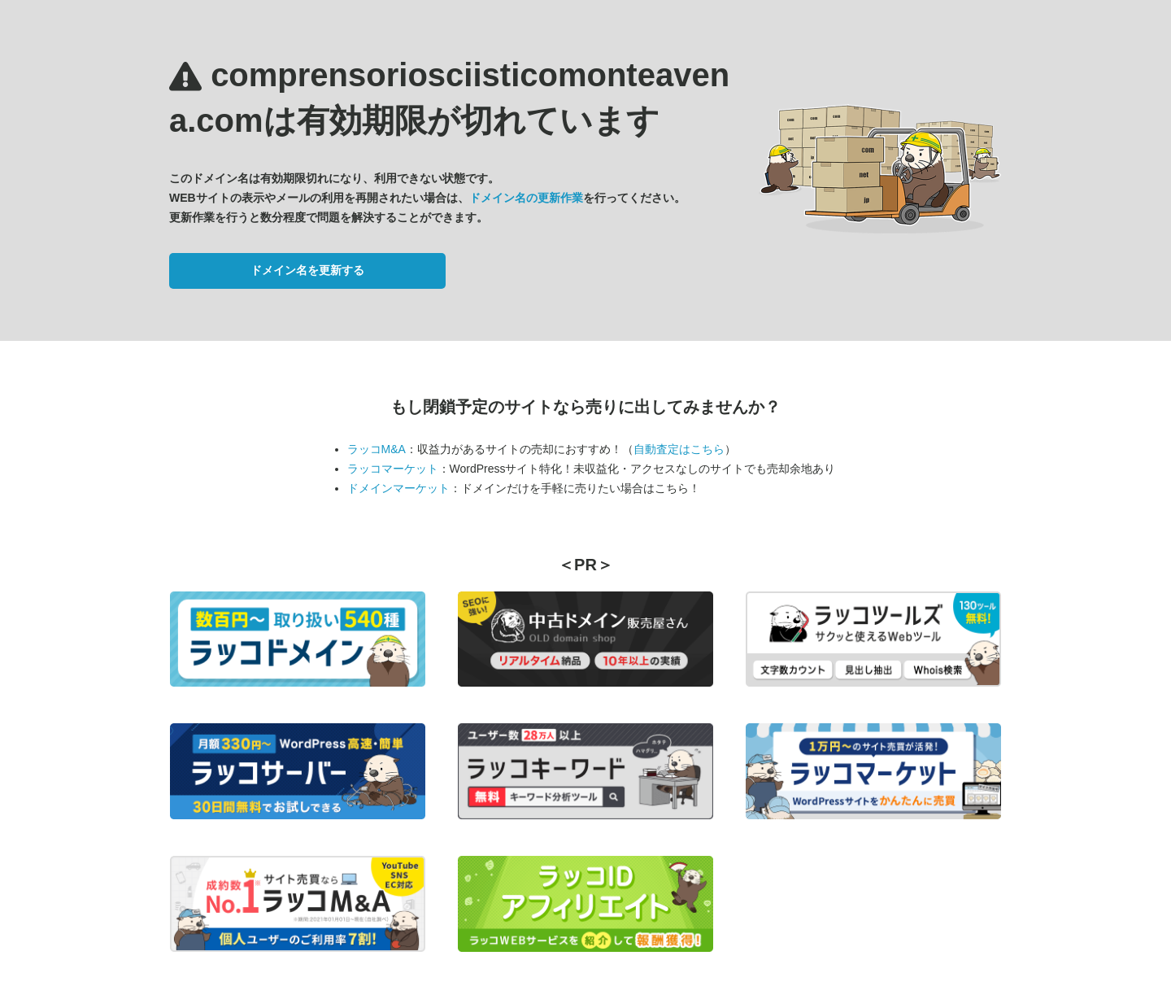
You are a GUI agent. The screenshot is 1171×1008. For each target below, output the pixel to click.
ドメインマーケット (398, 488)
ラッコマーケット (392, 468)
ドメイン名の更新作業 (526, 197)
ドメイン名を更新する (307, 270)
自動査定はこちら (679, 449)
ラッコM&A (376, 449)
